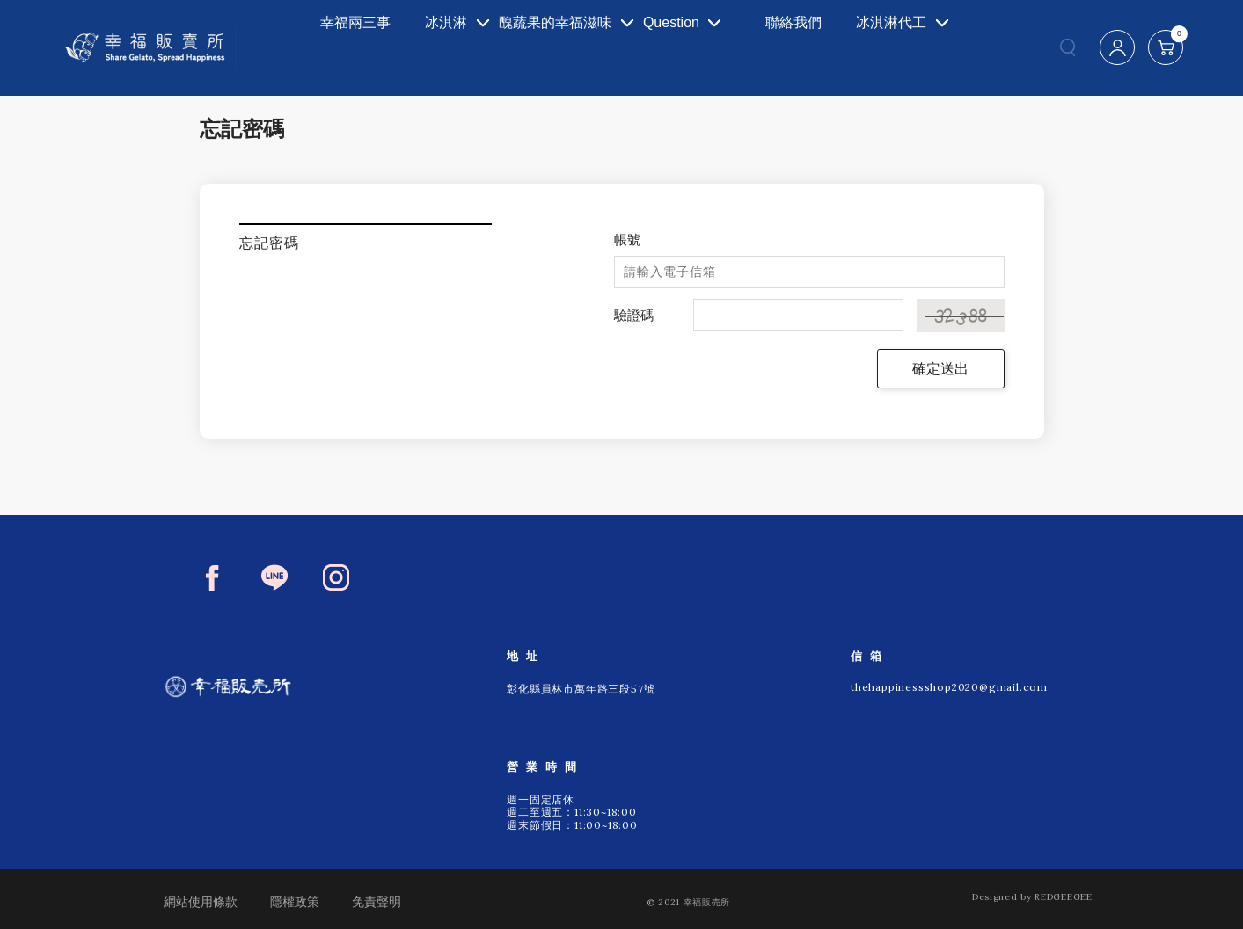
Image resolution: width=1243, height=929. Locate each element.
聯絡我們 (798, 47)
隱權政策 (294, 902)
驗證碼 (634, 315)
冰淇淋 (407, 47)
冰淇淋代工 (886, 47)
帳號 (627, 239)
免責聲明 (376, 902)
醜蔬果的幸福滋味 (541, 47)
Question (683, 47)
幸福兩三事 (326, 47)
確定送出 (940, 368)
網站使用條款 (201, 902)
